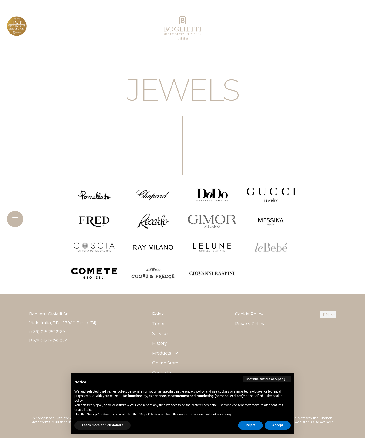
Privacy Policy (249, 323)
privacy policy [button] (195, 391)
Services (160, 333)
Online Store (165, 363)
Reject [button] (250, 425)
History (159, 343)
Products (165, 353)
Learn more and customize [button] (102, 425)
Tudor (158, 323)
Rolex (158, 314)
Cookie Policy (249, 314)
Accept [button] (277, 425)
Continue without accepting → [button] (267, 379)
